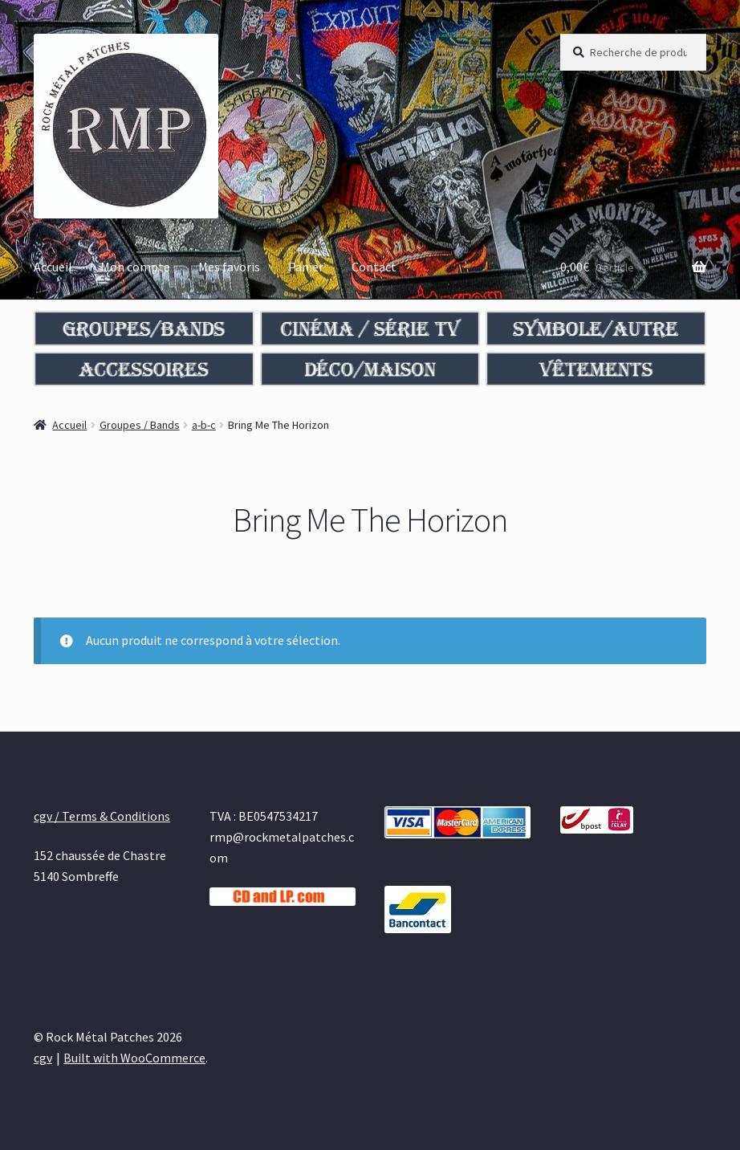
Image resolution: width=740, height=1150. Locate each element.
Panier (305, 267)
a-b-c (204, 425)
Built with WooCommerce (134, 1058)
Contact (374, 267)
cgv (43, 1058)
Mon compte (135, 267)
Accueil (53, 267)
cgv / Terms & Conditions (102, 816)
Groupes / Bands (140, 425)
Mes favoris (229, 267)
